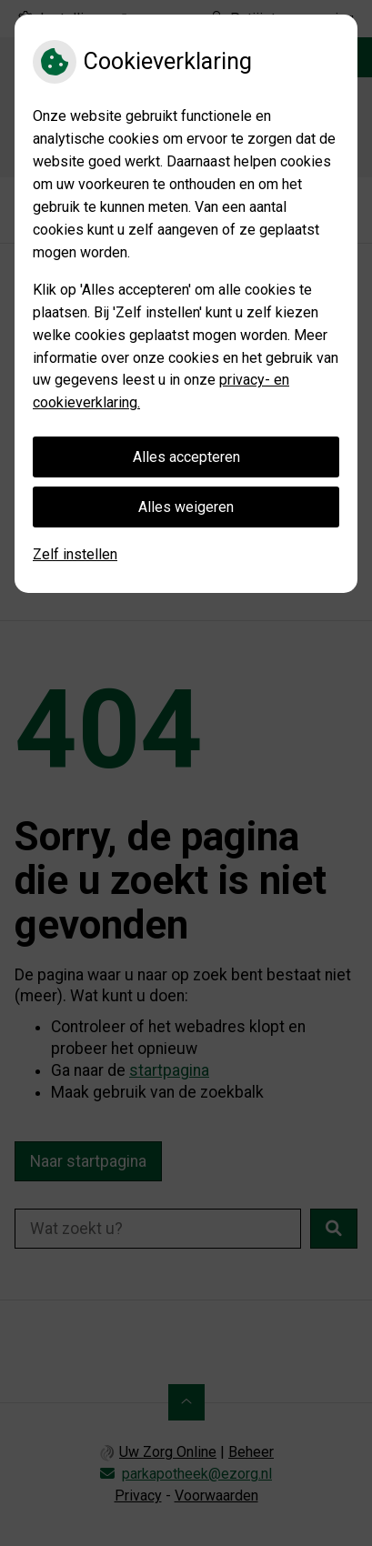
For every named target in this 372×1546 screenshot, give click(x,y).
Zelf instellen (75, 554)
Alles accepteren (186, 457)
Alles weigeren (186, 507)
